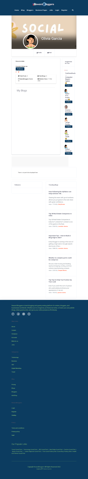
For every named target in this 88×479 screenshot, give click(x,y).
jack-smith (67, 137)
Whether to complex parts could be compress (60, 259)
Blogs (13, 388)
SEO (13, 364)
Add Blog (14, 395)
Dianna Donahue (67, 111)
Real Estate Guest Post (56, 449)
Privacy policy (16, 431)
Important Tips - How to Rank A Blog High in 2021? (60, 236)
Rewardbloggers (39, 467)
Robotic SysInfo (46, 469)
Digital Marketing (16, 368)
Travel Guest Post (17, 449)
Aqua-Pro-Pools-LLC (67, 97)
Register (64, 10)
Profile (39, 52)
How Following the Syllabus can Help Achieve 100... (60, 192)
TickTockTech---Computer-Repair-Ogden (67, 78)
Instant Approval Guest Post (33, 451)
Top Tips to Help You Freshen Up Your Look (60, 281)
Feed (49, 52)
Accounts (14, 337)
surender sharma (63, 226)
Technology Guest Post (30, 449)
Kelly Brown (61, 204)
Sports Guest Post (17, 451)
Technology (15, 357)
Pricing (14, 384)
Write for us (15, 341)
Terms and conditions (18, 428)
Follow (20, 69)
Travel (13, 372)
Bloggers (30, 10)
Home (17, 10)
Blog (22, 10)
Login (57, 10)
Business (14, 361)
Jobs (51, 10)
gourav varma (62, 292)
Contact (14, 330)
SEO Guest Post (43, 449)
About (13, 326)
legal (13, 435)
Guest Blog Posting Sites (64, 451)
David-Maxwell (67, 150)
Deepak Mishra (62, 270)
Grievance (14, 334)
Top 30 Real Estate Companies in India (60, 214)
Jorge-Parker (67, 123)
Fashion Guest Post (69, 449)
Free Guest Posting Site (49, 451)
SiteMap (14, 415)
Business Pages (41, 10)
